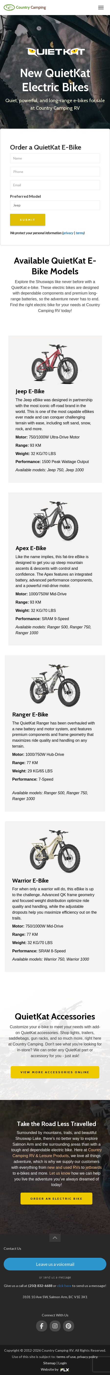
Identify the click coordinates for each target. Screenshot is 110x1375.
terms (80, 233)
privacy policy (87, 1357)
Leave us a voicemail (55, 1264)
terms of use (66, 1357)
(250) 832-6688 (82, 7)
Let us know (59, 1173)
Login (62, 1363)
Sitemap (49, 1363)
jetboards (94, 1167)
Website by (55, 1369)
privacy (68, 233)
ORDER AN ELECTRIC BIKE (56, 1198)
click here (64, 1286)
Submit (27, 220)
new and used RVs (63, 1167)
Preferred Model (25, 196)
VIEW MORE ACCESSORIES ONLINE (55, 1072)
